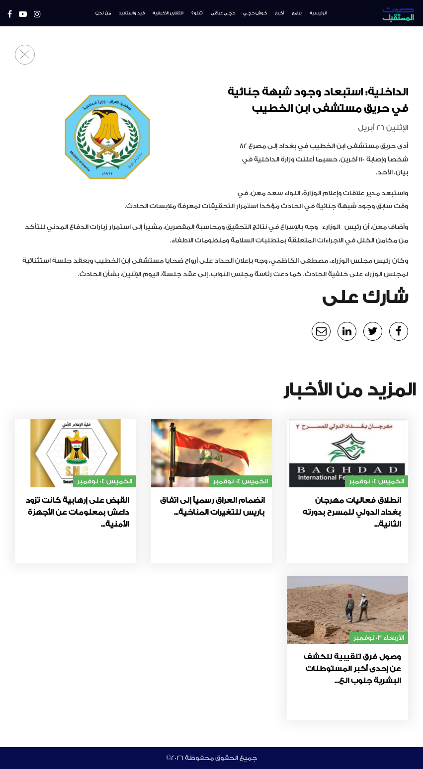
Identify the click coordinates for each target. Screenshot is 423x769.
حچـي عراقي (223, 13)
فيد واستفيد (132, 13)
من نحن (103, 13)
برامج (297, 13)
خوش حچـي (255, 13)
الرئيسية (318, 13)
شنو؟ (197, 13)
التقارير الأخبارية (168, 13)
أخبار (279, 13)
